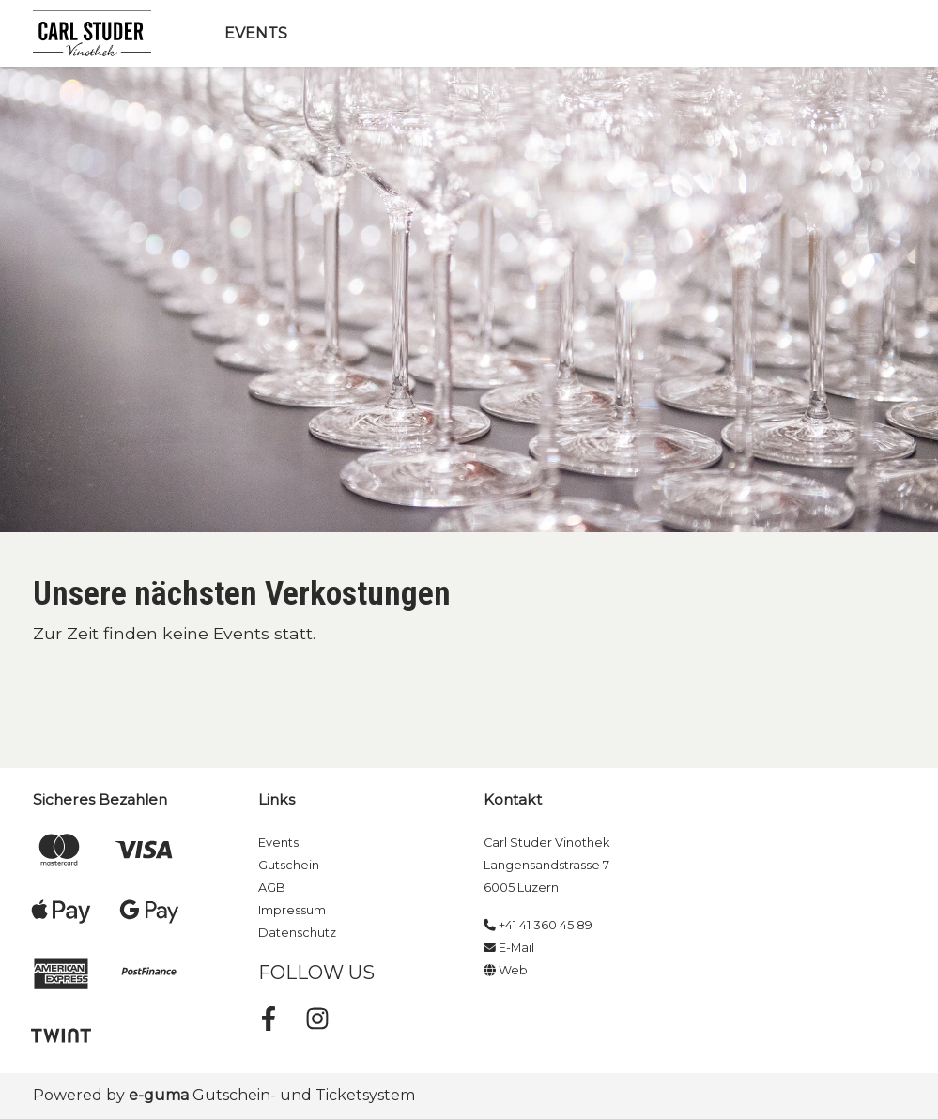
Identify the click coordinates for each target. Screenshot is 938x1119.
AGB (271, 888)
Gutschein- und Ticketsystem (272, 1095)
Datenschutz (297, 933)
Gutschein (288, 865)
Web (506, 970)
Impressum (292, 910)
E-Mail (509, 948)
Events (255, 33)
